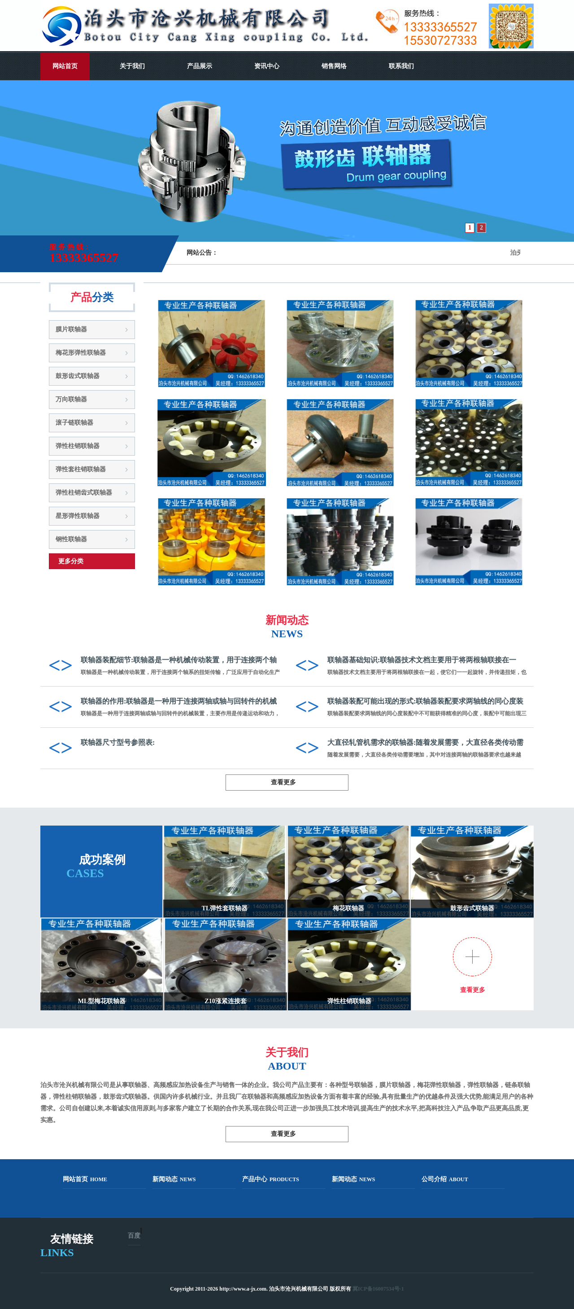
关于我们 (132, 66)
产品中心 (270, 1179)
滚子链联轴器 (74, 422)
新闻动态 (174, 1179)
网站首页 (65, 66)
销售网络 (334, 66)
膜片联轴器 (71, 329)
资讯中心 (266, 66)
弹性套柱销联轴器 (81, 469)
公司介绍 (445, 1179)
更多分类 (70, 561)
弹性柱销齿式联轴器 (84, 492)
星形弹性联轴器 (78, 516)
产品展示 (199, 66)
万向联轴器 (71, 399)
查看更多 (283, 782)
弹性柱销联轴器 (78, 446)
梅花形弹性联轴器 (81, 352)
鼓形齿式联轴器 (78, 376)
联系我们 (401, 66)
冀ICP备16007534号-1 (378, 1289)
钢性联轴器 (71, 539)
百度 (134, 1235)
